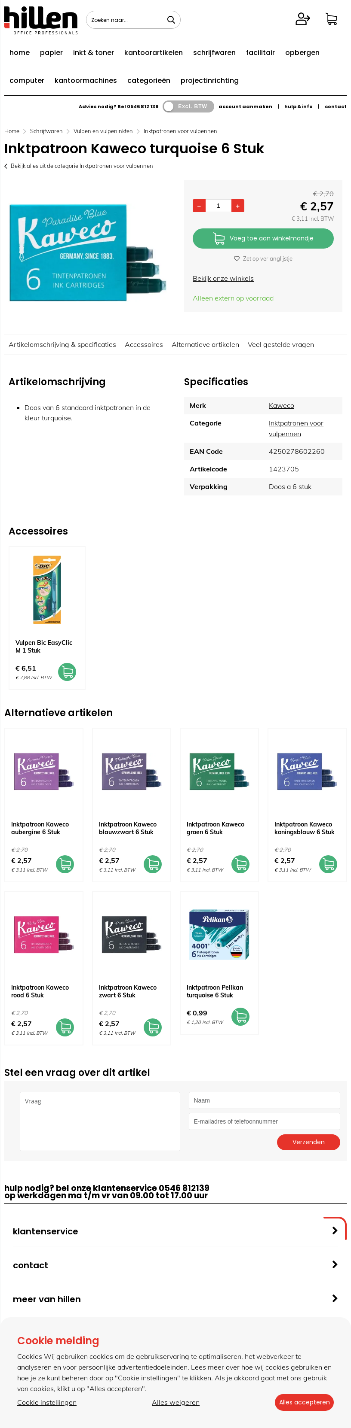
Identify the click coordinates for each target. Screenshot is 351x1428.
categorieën (148, 80)
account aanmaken (245, 106)
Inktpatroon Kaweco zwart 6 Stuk (128, 991)
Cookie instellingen (47, 1402)
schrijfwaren (214, 53)
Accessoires (144, 344)
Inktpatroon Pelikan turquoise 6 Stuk (215, 991)
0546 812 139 (142, 106)
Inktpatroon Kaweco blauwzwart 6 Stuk (128, 828)
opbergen (302, 53)
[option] (87, 253)
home (19, 53)
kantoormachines (86, 80)
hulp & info (298, 106)
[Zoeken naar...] (171, 19)
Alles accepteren (301, 1402)
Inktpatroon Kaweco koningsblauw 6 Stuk (304, 828)
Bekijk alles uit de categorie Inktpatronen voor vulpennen (78, 165)
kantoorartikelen (153, 53)
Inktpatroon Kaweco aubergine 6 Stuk (40, 828)
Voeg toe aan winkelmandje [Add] (263, 239)
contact (336, 106)
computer (26, 80)
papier (51, 53)
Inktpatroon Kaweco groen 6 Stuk (215, 828)
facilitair (260, 53)
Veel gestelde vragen (281, 344)
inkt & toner (93, 53)
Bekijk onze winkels (223, 278)
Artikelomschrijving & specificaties (62, 344)
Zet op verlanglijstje (263, 258)
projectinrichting (210, 80)
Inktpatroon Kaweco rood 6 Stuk (40, 991)
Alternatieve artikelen (205, 344)
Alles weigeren (173, 1402)
